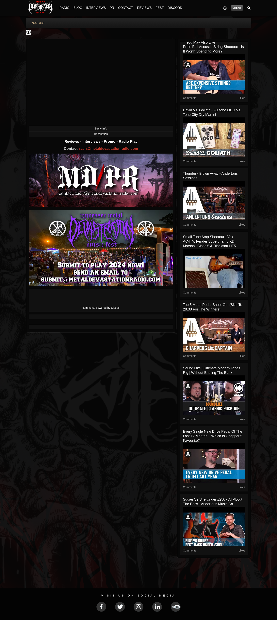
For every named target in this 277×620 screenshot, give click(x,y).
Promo (110, 141)
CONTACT (125, 7)
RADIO (64, 7)
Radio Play (128, 141)
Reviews (72, 141)
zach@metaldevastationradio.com (108, 148)
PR (112, 7)
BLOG (77, 7)
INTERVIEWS (96, 7)
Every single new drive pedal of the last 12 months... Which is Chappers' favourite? (212, 436)
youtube (38, 22)
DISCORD (175, 7)
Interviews (91, 141)
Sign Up (237, 8)
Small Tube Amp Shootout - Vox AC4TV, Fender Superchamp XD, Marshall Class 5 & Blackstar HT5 (209, 241)
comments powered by (101, 307)
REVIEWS (144, 7)
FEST (160, 7)
